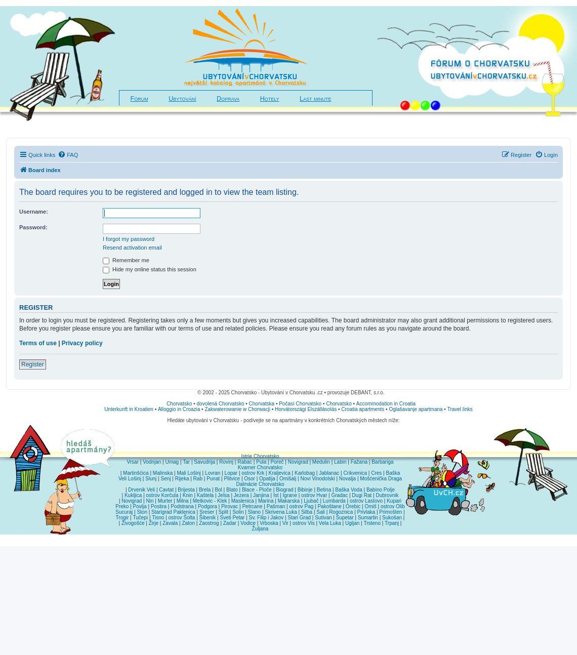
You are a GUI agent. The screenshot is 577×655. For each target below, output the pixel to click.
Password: (33, 227)
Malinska (163, 473)
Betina (324, 490)
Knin (188, 495)
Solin (237, 512)
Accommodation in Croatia (386, 403)
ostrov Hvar (314, 495)
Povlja (140, 506)
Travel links (460, 409)
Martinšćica (136, 473)
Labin (340, 462)
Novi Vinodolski (317, 478)
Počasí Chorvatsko (300, 403)
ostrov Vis (304, 523)
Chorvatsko (179, 403)
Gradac (339, 495)
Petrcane (252, 506)
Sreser (206, 512)
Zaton (188, 523)
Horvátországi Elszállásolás (306, 409)
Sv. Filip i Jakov (266, 517)
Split (223, 512)
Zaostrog (209, 523)
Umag (172, 462)
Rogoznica (341, 512)
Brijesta (186, 490)
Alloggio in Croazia (179, 409)
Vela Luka (330, 523)
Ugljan (352, 523)
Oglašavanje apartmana (415, 409)
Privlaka (366, 512)
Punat (213, 478)
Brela (205, 490)
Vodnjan (152, 462)
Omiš (370, 506)
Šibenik (207, 517)
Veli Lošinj (129, 478)
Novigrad (298, 462)
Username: (33, 212)
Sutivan (323, 517)
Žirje (153, 523)
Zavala (170, 523)
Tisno (158, 517)
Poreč (276, 462)
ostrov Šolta (182, 517)
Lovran (213, 473)
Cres (376, 473)
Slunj (150, 478)
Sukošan (392, 517)
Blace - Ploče (257, 490)
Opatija (267, 478)
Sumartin (368, 517)
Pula (261, 462)
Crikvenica (355, 473)
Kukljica (133, 495)
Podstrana (182, 506)
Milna (183, 501)
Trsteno (372, 523)
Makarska (289, 501)
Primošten (390, 512)
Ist (276, 495)
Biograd (284, 490)
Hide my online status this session (149, 269)
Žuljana (260, 528)
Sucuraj (124, 512)
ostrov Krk (252, 473)
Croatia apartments (362, 409)
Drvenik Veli (141, 490)
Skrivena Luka (281, 512)
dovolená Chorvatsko (220, 403)
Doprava (228, 98)
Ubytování (182, 98)
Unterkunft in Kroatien (128, 409)
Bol (218, 490)
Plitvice (232, 478)
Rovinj (226, 462)
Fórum (139, 98)
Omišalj (287, 478)
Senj (165, 478)
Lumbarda (334, 501)
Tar (186, 462)
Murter (165, 501)
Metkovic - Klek (210, 501)
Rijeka (182, 478)
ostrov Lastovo (366, 501)
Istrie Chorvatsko (260, 456)
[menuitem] (68, 155)
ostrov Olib (393, 506)
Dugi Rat (362, 495)
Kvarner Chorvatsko (260, 467)
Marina (266, 501)
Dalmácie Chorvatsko (260, 484)
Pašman (276, 506)
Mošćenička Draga (381, 478)
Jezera (241, 495)
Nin (149, 501)
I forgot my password (128, 239)
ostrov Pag (301, 506)
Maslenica (242, 501)
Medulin (321, 462)
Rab (197, 478)
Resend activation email (132, 247)
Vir (285, 523)
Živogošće (133, 523)
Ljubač (311, 501)
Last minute (315, 98)
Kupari (394, 501)
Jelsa (223, 495)
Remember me (126, 260)
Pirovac (229, 506)
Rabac (244, 462)
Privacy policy (82, 343)
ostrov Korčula (162, 495)
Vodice (248, 523)
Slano (254, 512)
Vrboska (269, 523)
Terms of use (38, 343)
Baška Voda (348, 490)
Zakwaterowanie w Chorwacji (237, 409)
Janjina (261, 495)
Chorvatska (262, 403)
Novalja (347, 478)
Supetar (345, 517)
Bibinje (305, 490)
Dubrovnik (387, 495)
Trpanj (392, 523)
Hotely (269, 98)
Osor (249, 478)
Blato (232, 490)
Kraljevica (279, 473)
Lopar (231, 473)
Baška (393, 473)
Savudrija (204, 462)
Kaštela (205, 495)
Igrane (290, 495)
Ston (142, 512)
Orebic (353, 506)
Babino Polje (380, 490)
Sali (320, 512)
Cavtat (166, 490)
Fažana (359, 462)
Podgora (207, 506)
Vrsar (133, 462)
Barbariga (382, 462)
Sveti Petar (232, 517)
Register (32, 364)
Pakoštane (329, 506)
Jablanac (329, 473)
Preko (122, 506)
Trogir (122, 517)
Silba (306, 512)
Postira (159, 506)
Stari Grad (299, 517)
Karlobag (305, 473)
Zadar (229, 523)
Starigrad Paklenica (173, 512)
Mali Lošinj (188, 473)
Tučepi (140, 517)
